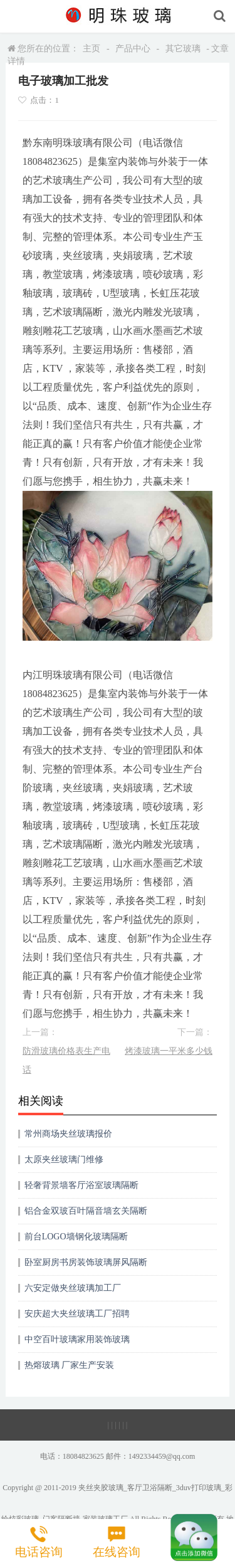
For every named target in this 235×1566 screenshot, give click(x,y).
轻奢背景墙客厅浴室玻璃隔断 (81, 1185)
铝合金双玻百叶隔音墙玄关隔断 (85, 1211)
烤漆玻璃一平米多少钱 (168, 1051)
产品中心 (132, 48)
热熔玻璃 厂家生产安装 (69, 1365)
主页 (91, 48)
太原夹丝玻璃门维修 (63, 1159)
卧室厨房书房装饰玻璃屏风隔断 (85, 1262)
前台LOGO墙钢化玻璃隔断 (76, 1236)
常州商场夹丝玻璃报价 (68, 1133)
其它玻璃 (183, 48)
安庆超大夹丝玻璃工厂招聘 (77, 1313)
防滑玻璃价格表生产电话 (66, 1060)
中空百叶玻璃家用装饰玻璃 (77, 1339)
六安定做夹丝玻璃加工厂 (72, 1288)
